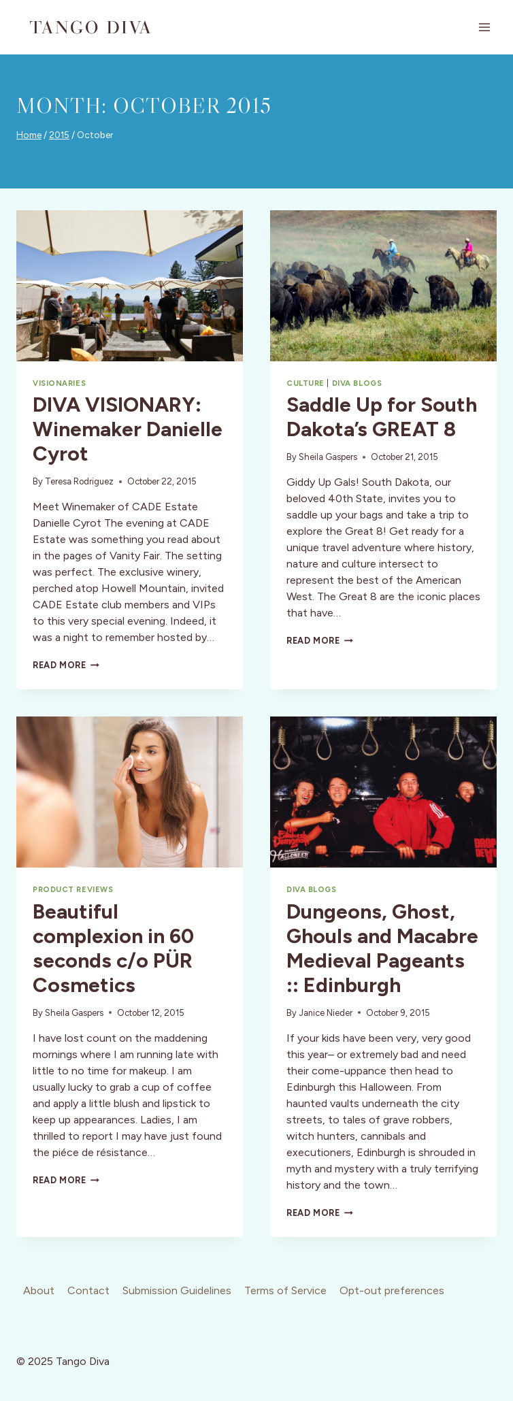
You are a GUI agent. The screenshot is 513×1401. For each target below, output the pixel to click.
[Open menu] (484, 26)
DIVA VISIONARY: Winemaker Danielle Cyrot (127, 429)
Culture (305, 383)
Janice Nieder (325, 1013)
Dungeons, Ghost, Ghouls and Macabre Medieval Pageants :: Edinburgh (382, 948)
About (38, 1290)
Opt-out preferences (392, 1290)
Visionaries (59, 383)
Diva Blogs (357, 383)
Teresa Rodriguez (79, 481)
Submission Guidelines (176, 1290)
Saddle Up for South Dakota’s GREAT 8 (381, 417)
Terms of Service (285, 1290)
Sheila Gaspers (328, 457)
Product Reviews (73, 889)
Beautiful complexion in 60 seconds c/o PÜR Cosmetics (113, 948)
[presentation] (129, 285)
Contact (88, 1290)
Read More (66, 665)
